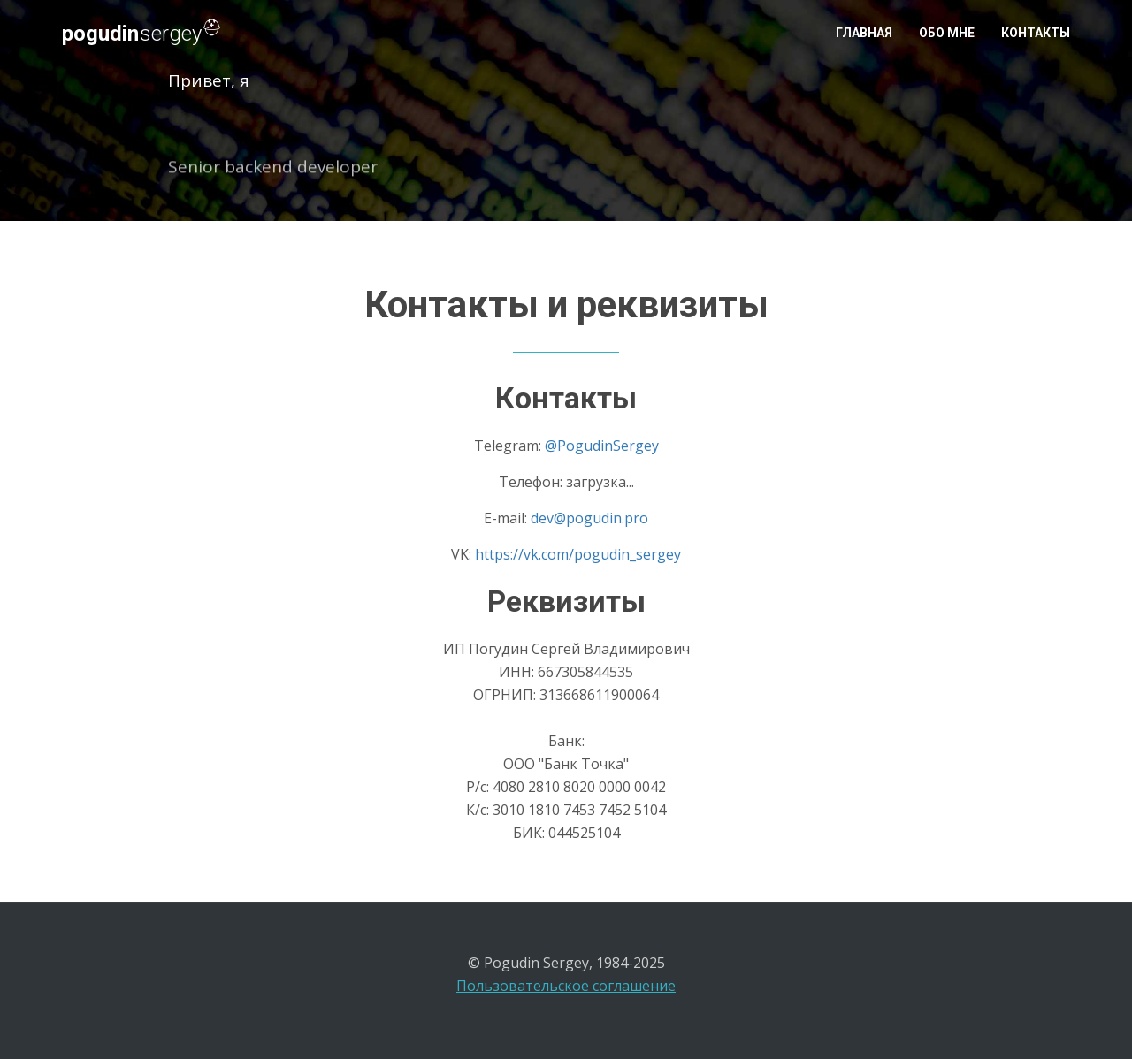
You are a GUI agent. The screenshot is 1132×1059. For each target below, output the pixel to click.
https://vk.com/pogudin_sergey (578, 554)
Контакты (1035, 33)
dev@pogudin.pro (589, 518)
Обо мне (947, 33)
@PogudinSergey (602, 445)
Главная (864, 33)
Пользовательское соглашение (566, 985)
